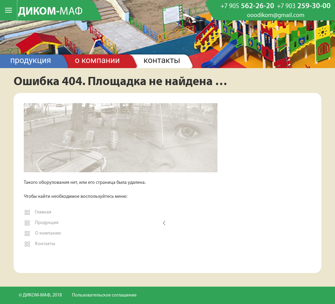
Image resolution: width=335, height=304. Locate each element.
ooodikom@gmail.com (275, 16)
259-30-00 (304, 6)
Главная (37, 212)
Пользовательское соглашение (104, 295)
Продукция (30, 60)
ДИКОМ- (50, 11)
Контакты (162, 60)
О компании (97, 60)
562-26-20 (247, 6)
